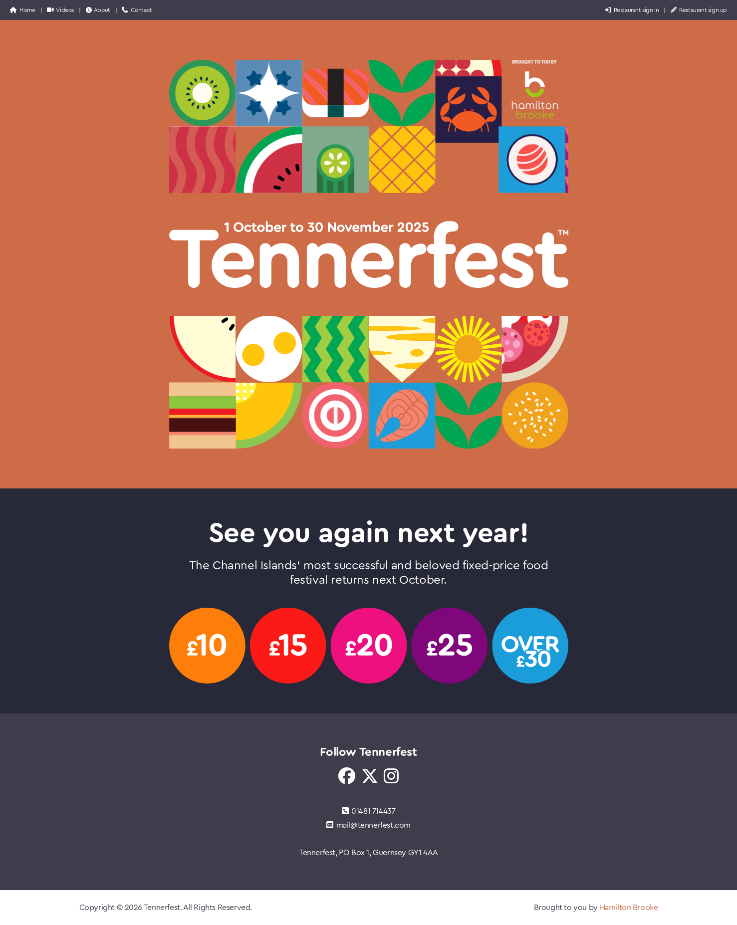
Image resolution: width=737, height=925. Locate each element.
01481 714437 (369, 811)
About (98, 10)
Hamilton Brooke (629, 908)
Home (22, 10)
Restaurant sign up (699, 10)
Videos (60, 10)
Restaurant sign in (632, 10)
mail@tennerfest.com (368, 825)
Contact (137, 10)
